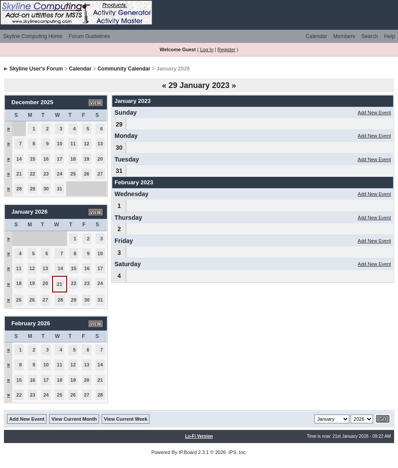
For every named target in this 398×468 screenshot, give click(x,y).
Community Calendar (123, 69)
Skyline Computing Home (32, 36)
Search (369, 36)
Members (344, 36)
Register (226, 49)
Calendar (316, 36)
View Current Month (74, 419)
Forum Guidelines (89, 36)
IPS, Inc (236, 452)
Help (389, 36)
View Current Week (125, 419)
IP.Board (188, 452)
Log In (206, 49)
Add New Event (374, 112)
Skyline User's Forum (36, 69)
